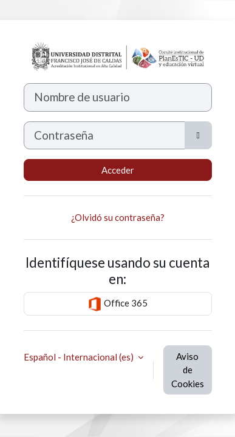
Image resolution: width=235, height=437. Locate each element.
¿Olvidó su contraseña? (118, 217)
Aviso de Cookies (187, 370)
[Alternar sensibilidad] (198, 135)
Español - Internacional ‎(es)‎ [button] (79, 356)
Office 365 (117, 304)
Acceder (117, 169)
